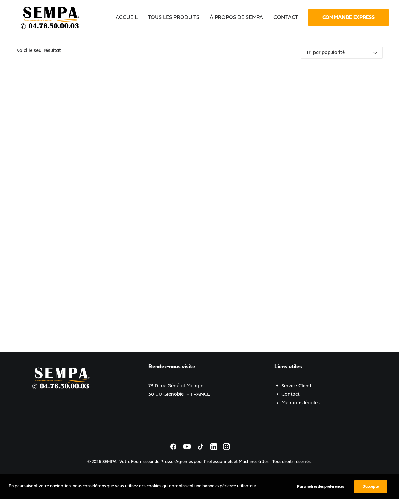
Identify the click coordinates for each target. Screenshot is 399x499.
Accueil (127, 17)
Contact (290, 394)
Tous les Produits (173, 17)
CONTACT (285, 17)
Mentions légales (300, 403)
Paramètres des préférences (320, 487)
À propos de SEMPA (236, 17)
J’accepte (371, 487)
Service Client (296, 386)
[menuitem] (129, 17)
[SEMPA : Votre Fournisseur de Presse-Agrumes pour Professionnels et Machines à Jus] (51, 17)
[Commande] (342, 53)
